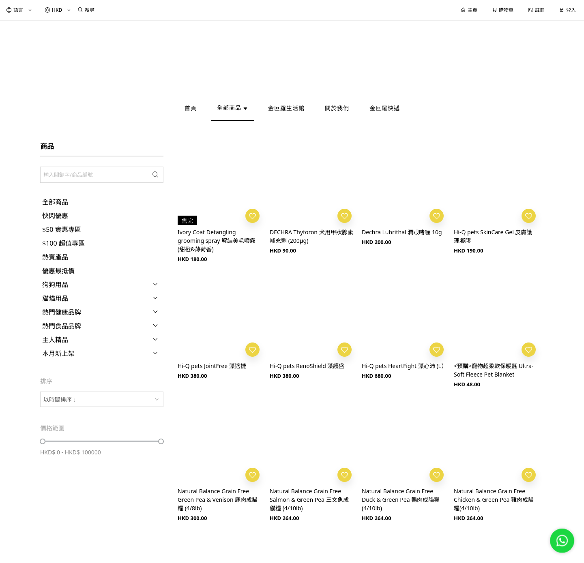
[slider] (42, 441)
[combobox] (101, 399)
